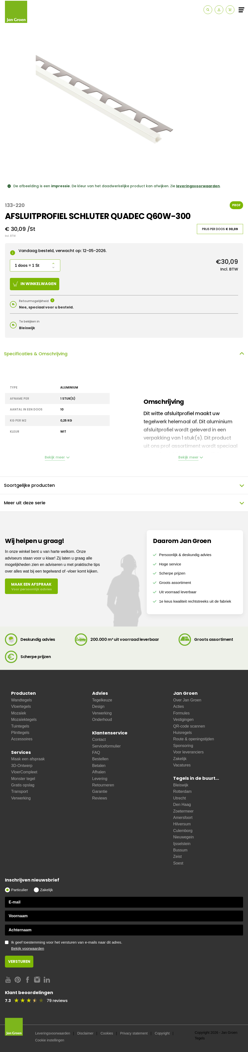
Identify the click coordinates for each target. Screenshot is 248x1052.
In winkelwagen (34, 284)
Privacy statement (133, 1033)
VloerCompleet (24, 772)
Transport (19, 791)
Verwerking (21, 798)
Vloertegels (21, 706)
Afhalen (98, 772)
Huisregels (182, 732)
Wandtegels (21, 700)
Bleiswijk (180, 785)
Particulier (19, 890)
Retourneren (103, 785)
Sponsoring (183, 746)
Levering (99, 779)
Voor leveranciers (188, 752)
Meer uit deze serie (124, 503)
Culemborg (182, 831)
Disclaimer (85, 1033)
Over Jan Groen (187, 700)
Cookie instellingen (49, 1040)
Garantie (99, 791)
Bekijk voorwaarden (27, 948)
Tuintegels (20, 726)
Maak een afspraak (28, 759)
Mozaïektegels (24, 719)
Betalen (98, 766)
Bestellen (100, 759)
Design (98, 706)
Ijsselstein (181, 844)
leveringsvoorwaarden (198, 186)
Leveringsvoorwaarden (52, 1033)
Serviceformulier (106, 746)
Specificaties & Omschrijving (124, 353)
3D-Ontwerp (21, 766)
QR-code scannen (189, 726)
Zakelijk (179, 759)
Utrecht (179, 798)
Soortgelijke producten (124, 485)
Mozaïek (18, 713)
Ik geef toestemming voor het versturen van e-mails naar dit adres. (127, 945)
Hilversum (182, 824)
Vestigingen (183, 719)
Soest (178, 863)
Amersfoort (182, 817)
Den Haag (182, 804)
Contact (99, 739)
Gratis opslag (22, 785)
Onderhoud (102, 719)
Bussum (180, 850)
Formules (181, 713)
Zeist (177, 856)
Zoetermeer (183, 811)
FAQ (96, 752)
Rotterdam (182, 791)
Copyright (162, 1033)
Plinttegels (20, 732)
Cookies (107, 1033)
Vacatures (182, 765)
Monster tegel (23, 779)
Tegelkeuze (102, 700)
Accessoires (21, 739)
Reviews (99, 798)
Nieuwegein (183, 837)
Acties (178, 706)
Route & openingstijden (193, 739)
